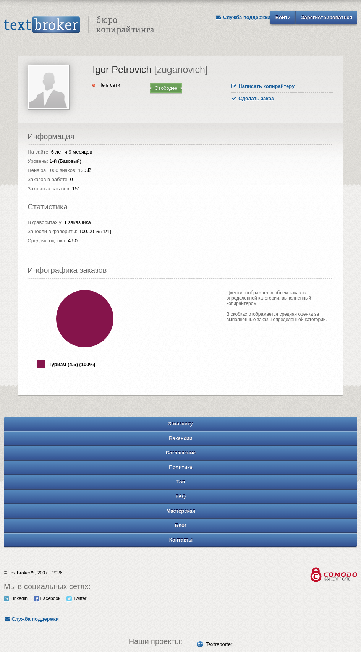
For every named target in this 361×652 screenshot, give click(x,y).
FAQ (181, 496)
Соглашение (180, 453)
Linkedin (16, 598)
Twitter (76, 598)
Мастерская (180, 511)
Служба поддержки (242, 17)
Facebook (47, 598)
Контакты (181, 540)
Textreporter (219, 644)
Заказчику (180, 424)
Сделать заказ (252, 98)
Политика (180, 467)
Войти (283, 17)
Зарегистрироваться (326, 17)
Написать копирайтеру (263, 86)
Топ (180, 482)
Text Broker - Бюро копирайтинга (79, 25)
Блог (181, 525)
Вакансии (180, 438)
